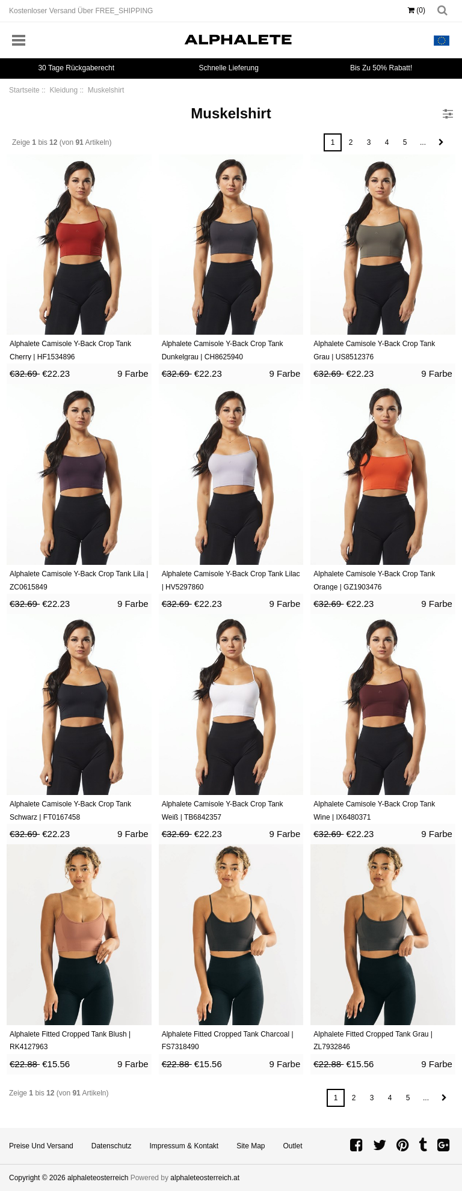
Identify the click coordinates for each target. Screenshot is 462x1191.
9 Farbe (133, 373)
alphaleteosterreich (97, 1178)
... (423, 142)
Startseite (24, 90)
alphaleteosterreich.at (204, 1178)
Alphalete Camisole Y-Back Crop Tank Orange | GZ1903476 (374, 580)
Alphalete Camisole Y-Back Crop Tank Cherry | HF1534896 (70, 350)
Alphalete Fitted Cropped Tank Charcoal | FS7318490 (228, 1041)
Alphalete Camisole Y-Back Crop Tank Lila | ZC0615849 (79, 580)
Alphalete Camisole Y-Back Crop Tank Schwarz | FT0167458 (70, 810)
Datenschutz (111, 1146)
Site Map (250, 1146)
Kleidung (63, 90)
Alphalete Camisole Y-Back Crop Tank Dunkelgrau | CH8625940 (222, 350)
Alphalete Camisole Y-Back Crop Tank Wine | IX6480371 (374, 810)
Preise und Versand (41, 1146)
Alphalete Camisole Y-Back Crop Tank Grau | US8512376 (374, 350)
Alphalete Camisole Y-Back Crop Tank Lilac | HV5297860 (231, 580)
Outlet (293, 1146)
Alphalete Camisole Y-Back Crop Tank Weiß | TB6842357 (222, 810)
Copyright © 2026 (38, 1178)
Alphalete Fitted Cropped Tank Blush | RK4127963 (70, 1041)
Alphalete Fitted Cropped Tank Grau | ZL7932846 (373, 1041)
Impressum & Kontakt (183, 1146)
